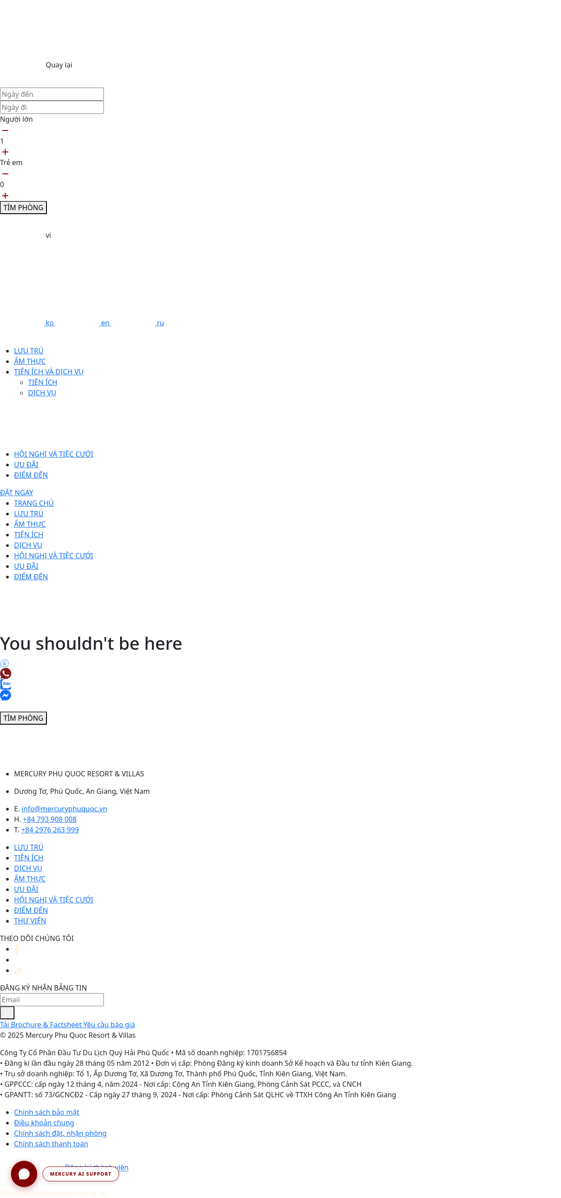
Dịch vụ (42, 393)
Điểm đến (31, 475)
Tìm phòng (23, 207)
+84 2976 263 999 (49, 830)
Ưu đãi (26, 464)
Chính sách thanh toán (51, 1144)
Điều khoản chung (44, 1123)
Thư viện (30, 921)
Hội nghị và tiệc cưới (53, 454)
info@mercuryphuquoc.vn (64, 809)
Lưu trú (28, 351)
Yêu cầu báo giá (109, 1024)
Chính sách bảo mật (46, 1112)
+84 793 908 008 (49, 819)
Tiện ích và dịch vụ (49, 372)
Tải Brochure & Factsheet (41, 1024)
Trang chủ (34, 503)
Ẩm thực (30, 361)
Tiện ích (42, 382)
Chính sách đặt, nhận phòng (60, 1133)
